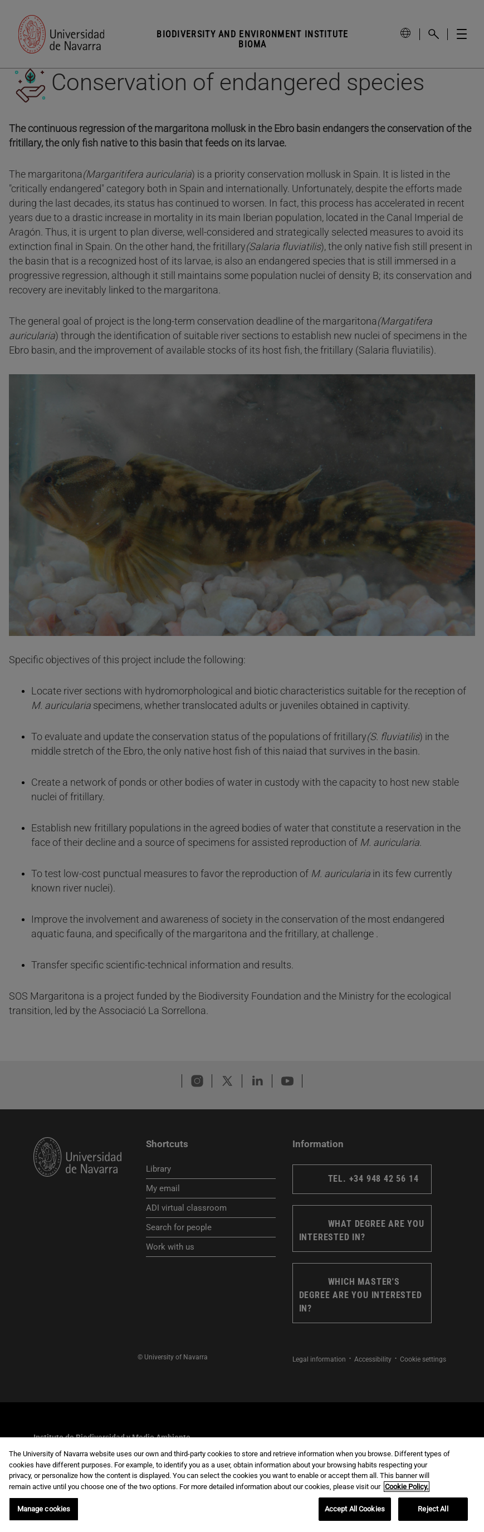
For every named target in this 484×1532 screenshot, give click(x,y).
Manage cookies (44, 1509)
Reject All (433, 1509)
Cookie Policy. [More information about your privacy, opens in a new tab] (406, 1486)
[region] (242, 1484)
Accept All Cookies (355, 1509)
